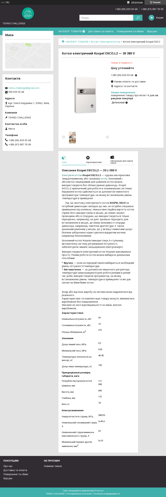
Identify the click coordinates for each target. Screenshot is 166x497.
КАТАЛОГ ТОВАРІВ (70, 31)
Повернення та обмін (130, 31)
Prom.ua (99, 490)
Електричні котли (72, 175)
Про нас (8, 466)
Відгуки (152, 31)
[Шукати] (137, 18)
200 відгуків (137, 2)
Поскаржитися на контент (79, 493)
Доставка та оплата (100, 31)
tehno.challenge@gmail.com (23, 88)
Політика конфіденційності (107, 493)
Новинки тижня (53, 466)
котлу (104, 178)
